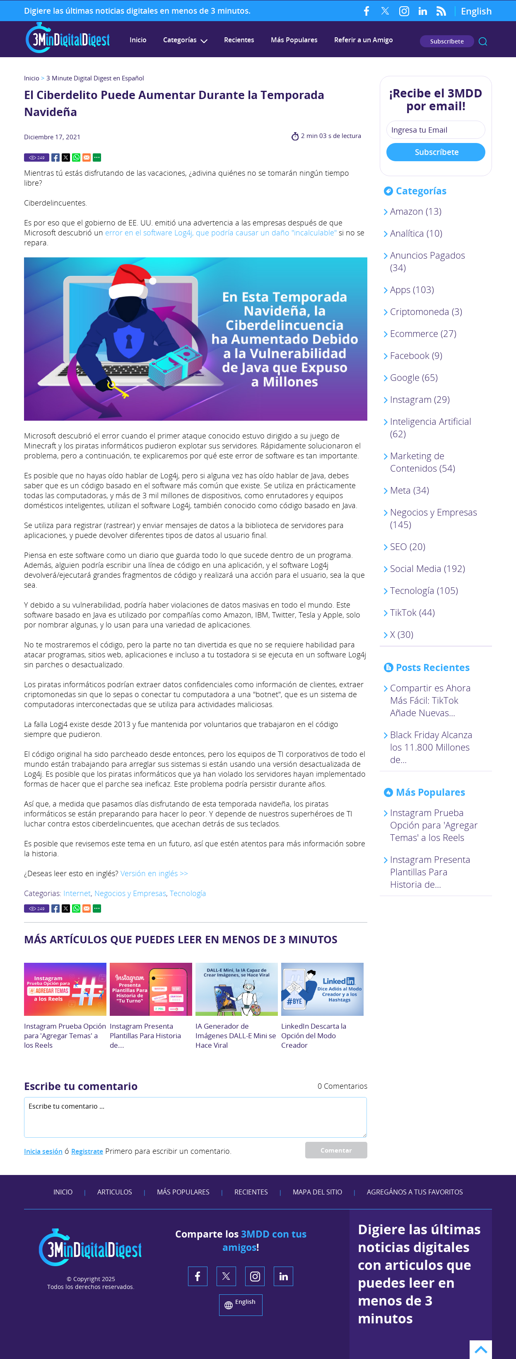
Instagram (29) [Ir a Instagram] (420, 399)
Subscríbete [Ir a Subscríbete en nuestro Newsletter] (447, 41)
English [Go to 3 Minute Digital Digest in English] (245, 1302)
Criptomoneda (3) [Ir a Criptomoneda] (426, 311)
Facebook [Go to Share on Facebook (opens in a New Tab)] (55, 157)
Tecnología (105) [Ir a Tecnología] (424, 590)
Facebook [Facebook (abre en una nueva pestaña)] (366, 10)
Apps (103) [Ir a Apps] (412, 289)
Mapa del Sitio (317, 1192)
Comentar (336, 1150)
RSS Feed (441, 10)
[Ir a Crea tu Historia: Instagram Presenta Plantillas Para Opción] (151, 989)
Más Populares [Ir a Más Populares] (294, 39)
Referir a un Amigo (363, 39)
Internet (77, 893)
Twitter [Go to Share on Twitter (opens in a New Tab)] (66, 157)
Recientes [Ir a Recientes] (239, 39)
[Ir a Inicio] (67, 52)
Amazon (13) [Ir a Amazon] (415, 211)
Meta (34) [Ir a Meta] (409, 490)
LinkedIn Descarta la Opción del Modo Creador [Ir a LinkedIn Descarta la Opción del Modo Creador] (313, 1035)
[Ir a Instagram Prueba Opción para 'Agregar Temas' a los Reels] (65, 989)
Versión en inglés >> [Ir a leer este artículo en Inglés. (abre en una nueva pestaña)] (154, 873)
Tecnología (188, 893)
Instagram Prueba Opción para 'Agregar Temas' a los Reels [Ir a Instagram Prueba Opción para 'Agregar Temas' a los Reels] (65, 1035)
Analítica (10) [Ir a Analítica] (416, 233)
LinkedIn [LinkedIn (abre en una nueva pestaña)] (422, 10)
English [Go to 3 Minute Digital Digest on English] (476, 11)
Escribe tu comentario (80, 1086)
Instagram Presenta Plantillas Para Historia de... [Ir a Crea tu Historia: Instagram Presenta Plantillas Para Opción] (145, 1035)
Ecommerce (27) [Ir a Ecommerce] (423, 333)
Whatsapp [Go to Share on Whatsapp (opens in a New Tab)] (76, 157)
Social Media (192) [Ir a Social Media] (427, 568)
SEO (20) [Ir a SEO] (407, 546)
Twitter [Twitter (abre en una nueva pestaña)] (385, 10)
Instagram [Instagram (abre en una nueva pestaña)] (404, 10)
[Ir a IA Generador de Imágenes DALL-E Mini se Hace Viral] (236, 989)
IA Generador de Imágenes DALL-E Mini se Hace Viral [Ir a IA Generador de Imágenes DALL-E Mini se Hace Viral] (235, 1035)
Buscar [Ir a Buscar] (483, 41)
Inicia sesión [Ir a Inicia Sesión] (43, 1151)
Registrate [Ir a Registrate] (87, 1151)
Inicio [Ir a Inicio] (31, 78)
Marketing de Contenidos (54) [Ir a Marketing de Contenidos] (422, 461)
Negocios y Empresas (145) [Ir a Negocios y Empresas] (433, 518)
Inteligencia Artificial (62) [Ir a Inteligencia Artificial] (430, 427)
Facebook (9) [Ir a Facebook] (416, 355)
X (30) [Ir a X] (401, 634)
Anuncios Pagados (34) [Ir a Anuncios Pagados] (427, 261)
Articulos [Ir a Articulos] (114, 1192)
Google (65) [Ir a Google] (414, 377)
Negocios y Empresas (130, 893)
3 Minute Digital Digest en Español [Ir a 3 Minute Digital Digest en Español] (95, 78)
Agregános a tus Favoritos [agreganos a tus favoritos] (415, 1192)
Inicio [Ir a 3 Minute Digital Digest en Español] (138, 39)
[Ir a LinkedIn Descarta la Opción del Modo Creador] (322, 989)
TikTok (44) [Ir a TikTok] (412, 612)
